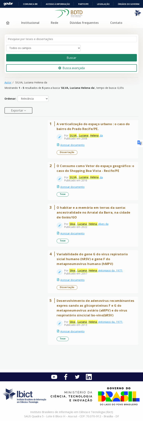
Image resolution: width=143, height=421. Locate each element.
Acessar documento (72, 145)
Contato (116, 23)
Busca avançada (71, 68)
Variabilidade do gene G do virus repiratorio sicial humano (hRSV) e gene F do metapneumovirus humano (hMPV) (92, 259)
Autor (8, 82)
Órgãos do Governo (129, 4)
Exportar (17, 110)
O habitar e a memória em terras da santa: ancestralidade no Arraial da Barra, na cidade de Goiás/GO (93, 212)
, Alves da (88, 224)
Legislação (103, 4)
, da (86, 136)
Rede (54, 23)
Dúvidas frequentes (84, 23)
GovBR (8, 4)
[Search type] (43, 48)
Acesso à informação (58, 4)
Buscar (71, 58)
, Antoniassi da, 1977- (96, 271)
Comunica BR (30, 4)
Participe (83, 4)
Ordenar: (10, 98)
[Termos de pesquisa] (71, 39)
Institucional (30, 23)
